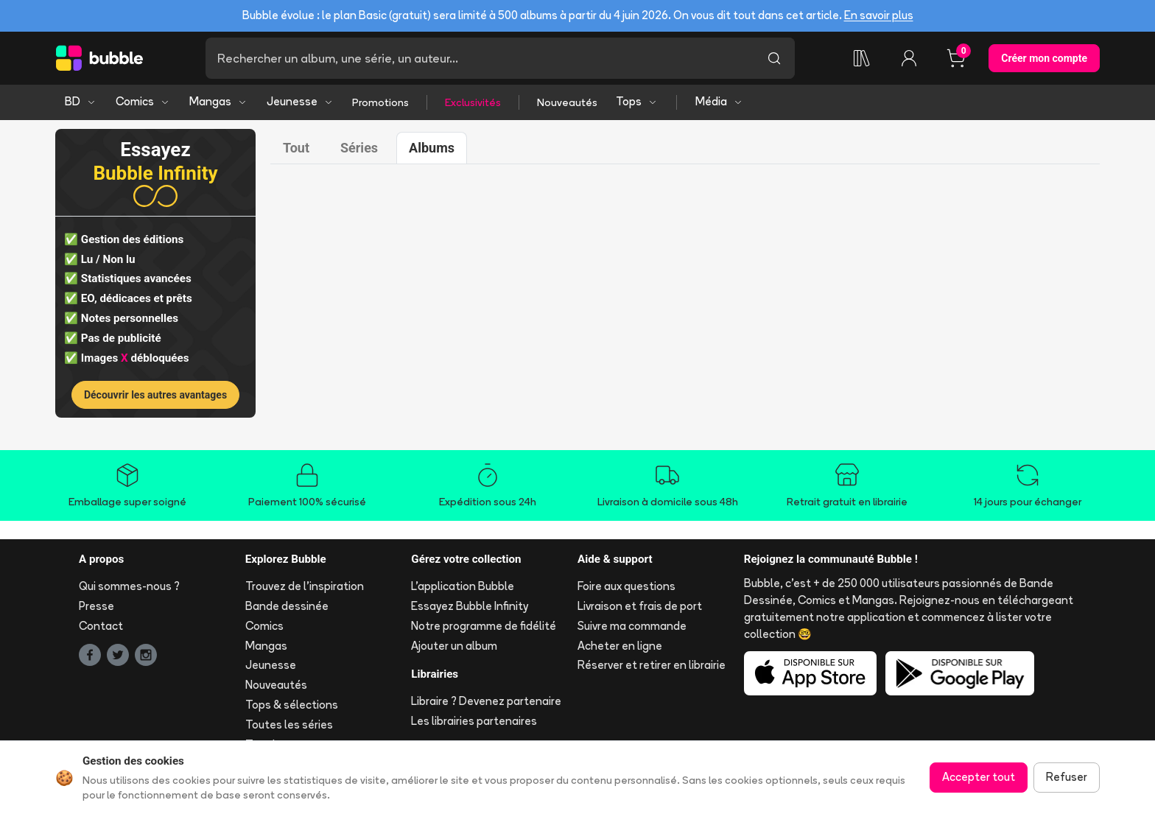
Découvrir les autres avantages (155, 395)
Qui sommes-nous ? (129, 586)
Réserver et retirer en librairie (652, 665)
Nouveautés (567, 102)
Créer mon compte (1044, 58)
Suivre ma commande (632, 626)
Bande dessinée (287, 606)
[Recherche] (480, 58)
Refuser (1066, 777)
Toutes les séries (289, 724)
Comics (143, 101)
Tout (296, 147)
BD (80, 101)
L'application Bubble (462, 586)
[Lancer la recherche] (774, 58)
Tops (637, 101)
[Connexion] (909, 58)
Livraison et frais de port (640, 606)
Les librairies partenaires (474, 721)
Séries (359, 147)
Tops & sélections (291, 705)
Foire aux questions (626, 586)
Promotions (380, 102)
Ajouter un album (454, 646)
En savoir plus (878, 15)
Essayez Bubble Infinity (469, 606)
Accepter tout (978, 777)
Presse (96, 606)
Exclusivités (473, 102)
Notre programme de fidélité (483, 626)
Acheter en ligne (620, 646)
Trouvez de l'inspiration (304, 586)
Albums (431, 147)
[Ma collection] (862, 58)
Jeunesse (300, 101)
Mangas (218, 101)
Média (719, 101)
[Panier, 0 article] (956, 58)
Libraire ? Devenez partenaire (486, 701)
